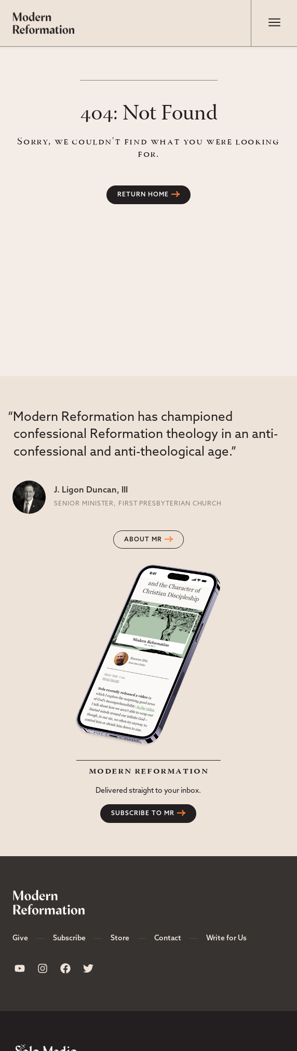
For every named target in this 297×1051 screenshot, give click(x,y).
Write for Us (226, 938)
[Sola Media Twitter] (88, 968)
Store (120, 938)
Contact (167, 938)
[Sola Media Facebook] (65, 968)
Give (20, 938)
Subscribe (69, 938)
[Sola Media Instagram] (42, 968)
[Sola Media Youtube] (19, 968)
